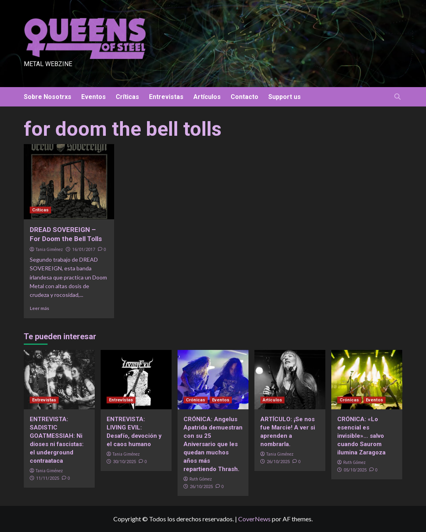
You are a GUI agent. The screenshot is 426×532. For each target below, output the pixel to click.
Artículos (207, 97)
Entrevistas (166, 97)
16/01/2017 (83, 249)
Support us (284, 97)
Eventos (93, 97)
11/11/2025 (47, 478)
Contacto (244, 97)
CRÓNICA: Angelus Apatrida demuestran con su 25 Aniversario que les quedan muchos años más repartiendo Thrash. (213, 444)
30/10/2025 (124, 461)
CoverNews (254, 518)
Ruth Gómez (200, 479)
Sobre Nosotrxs (47, 97)
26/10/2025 (201, 486)
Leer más (39, 308)
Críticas (127, 97)
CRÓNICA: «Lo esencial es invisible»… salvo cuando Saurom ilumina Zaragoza (361, 436)
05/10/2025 (355, 470)
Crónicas (195, 400)
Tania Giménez (49, 249)
